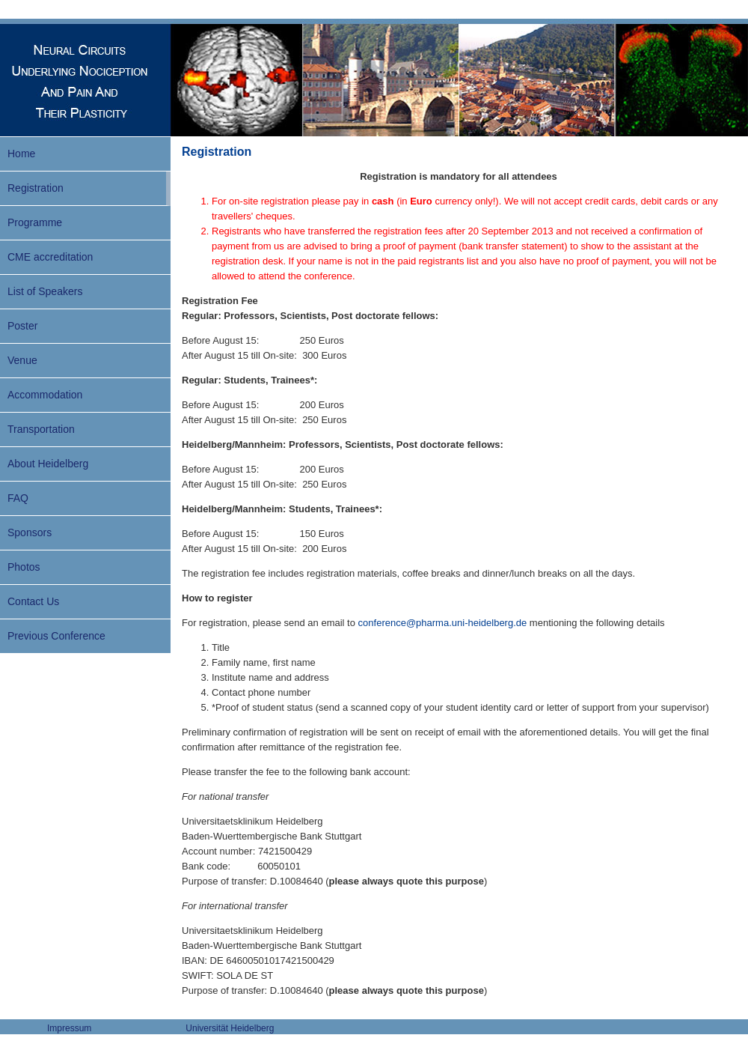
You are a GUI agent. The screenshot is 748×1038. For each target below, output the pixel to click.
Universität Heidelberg (230, 1028)
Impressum (69, 1028)
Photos (23, 567)
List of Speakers (44, 291)
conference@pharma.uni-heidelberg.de (442, 622)
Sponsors (29, 532)
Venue (22, 360)
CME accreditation (50, 257)
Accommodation (44, 395)
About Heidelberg (47, 464)
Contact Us (33, 601)
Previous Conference (56, 636)
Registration (35, 188)
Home (21, 154)
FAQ (17, 498)
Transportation (41, 429)
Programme (34, 222)
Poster (22, 326)
